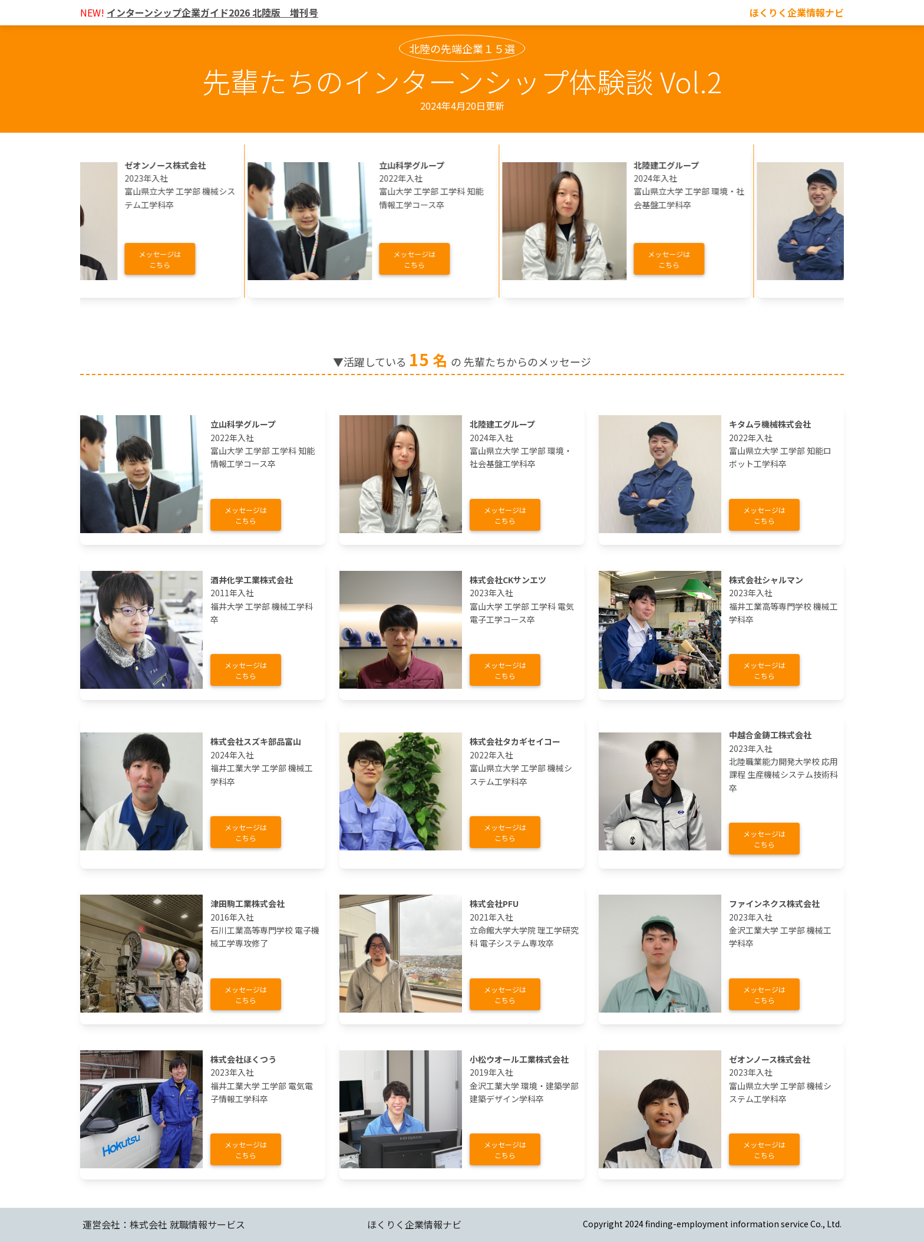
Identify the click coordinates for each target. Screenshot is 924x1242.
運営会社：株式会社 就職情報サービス (163, 1224)
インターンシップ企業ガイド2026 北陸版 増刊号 (212, 12)
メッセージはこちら (180, 259)
